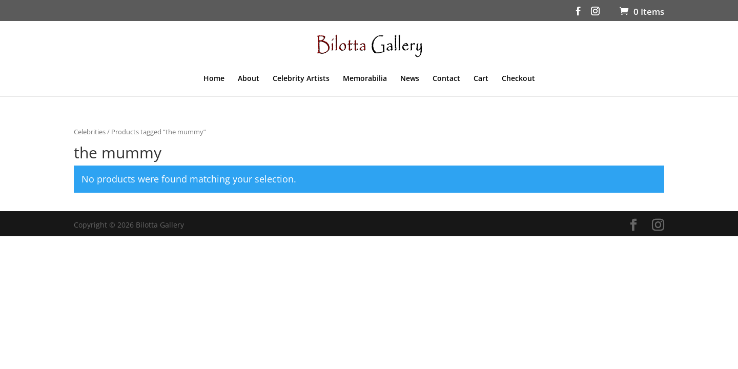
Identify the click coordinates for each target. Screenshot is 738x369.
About (248, 79)
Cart (481, 79)
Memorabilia (365, 79)
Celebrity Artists (301, 79)
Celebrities (90, 131)
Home (213, 79)
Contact (446, 79)
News (409, 79)
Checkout (518, 79)
